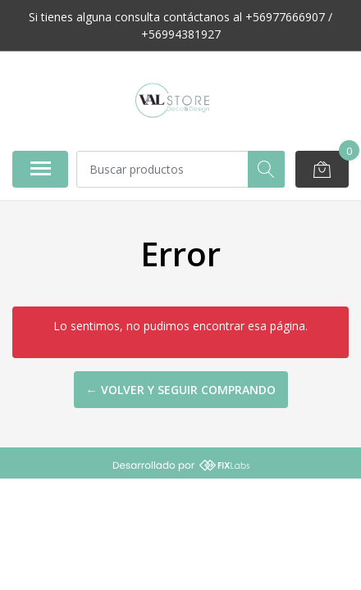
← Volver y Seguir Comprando (181, 389)
